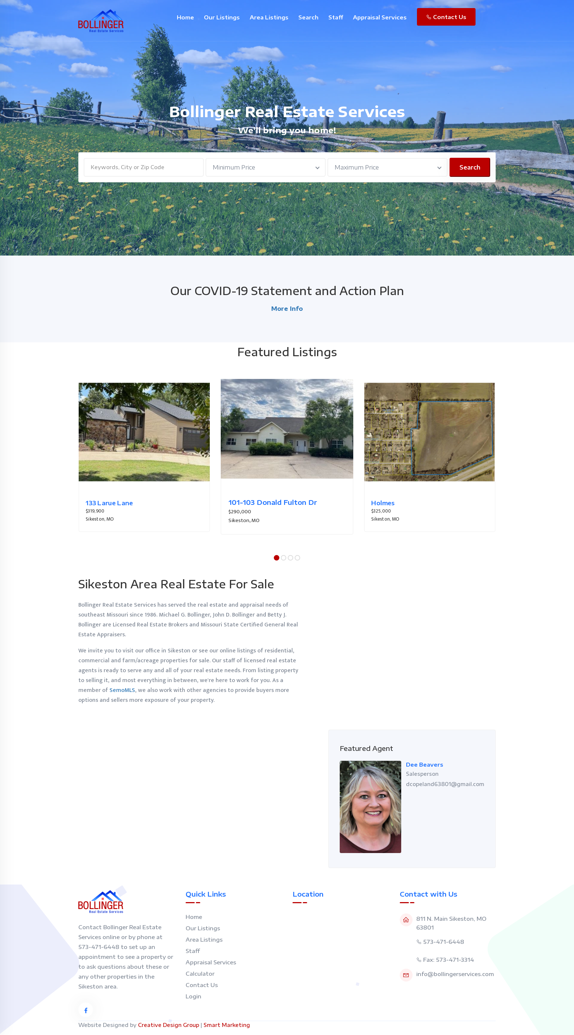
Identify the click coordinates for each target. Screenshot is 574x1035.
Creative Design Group (168, 1025)
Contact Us (446, 17)
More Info (287, 308)
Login (193, 996)
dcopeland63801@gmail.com (445, 784)
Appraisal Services (380, 17)
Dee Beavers (424, 764)
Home (185, 17)
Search (308, 17)
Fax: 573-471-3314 (448, 959)
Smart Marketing (227, 1025)
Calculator (200, 973)
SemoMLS (122, 690)
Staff (335, 17)
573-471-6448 (443, 941)
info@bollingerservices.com (455, 974)
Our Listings (222, 17)
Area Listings (269, 17)
